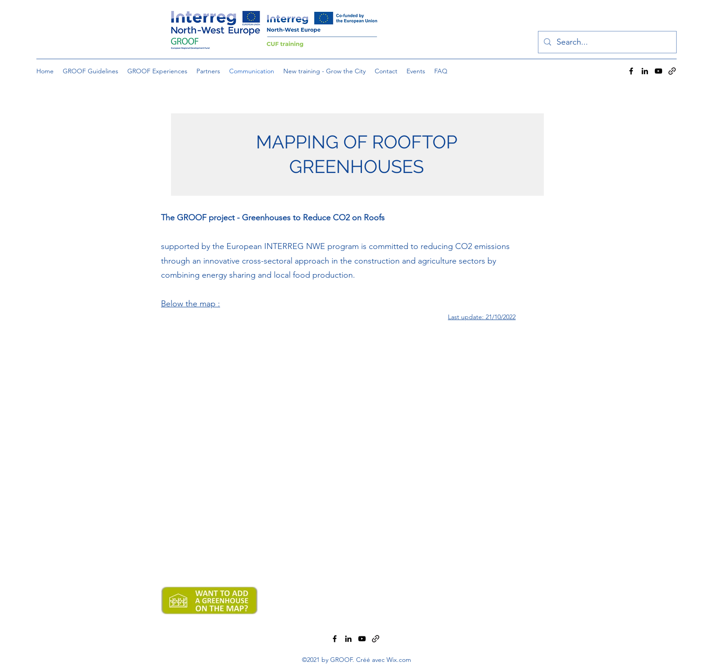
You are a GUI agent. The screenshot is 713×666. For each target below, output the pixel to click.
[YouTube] (658, 71)
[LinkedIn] (644, 71)
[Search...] (607, 42)
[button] (208, 71)
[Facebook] (631, 71)
